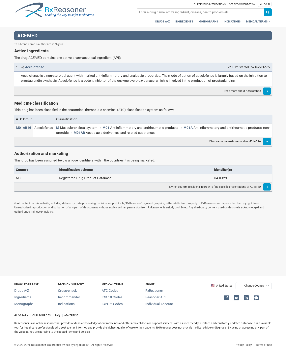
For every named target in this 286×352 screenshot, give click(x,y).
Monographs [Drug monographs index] (208, 21)
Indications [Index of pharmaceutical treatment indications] (66, 304)
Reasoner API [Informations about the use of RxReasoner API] (155, 297)
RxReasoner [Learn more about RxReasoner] (154, 291)
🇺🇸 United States (221, 285)
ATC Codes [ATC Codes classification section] (110, 291)
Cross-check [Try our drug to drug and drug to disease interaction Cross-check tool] (67, 291)
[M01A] (188, 128)
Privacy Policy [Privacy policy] (243, 344)
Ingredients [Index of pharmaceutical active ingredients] (22, 297)
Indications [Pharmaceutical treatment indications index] (232, 21)
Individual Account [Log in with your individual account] (159, 304)
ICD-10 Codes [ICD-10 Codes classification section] (112, 297)
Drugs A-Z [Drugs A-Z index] (162, 21)
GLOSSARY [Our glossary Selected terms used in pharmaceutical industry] (21, 315)
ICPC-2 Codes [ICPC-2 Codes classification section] (112, 304)
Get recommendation (242, 4)
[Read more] (267, 91)
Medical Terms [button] (257, 21)
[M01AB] (79, 133)
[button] (227, 297)
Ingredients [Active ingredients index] (184, 21)
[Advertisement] (133, 244)
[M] (57, 128)
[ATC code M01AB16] (23, 128)
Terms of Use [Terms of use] (264, 344)
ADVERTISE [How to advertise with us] (71, 315)
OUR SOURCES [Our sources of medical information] (41, 315)
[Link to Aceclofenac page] (34, 67)
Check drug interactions (210, 4)
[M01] (105, 128)
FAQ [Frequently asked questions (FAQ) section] (57, 315)
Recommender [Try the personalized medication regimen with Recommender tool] (69, 297)
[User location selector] (254, 285)
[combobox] (200, 12)
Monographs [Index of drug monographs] (24, 304)
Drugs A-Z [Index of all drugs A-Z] (21, 291)
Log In (265, 4)
